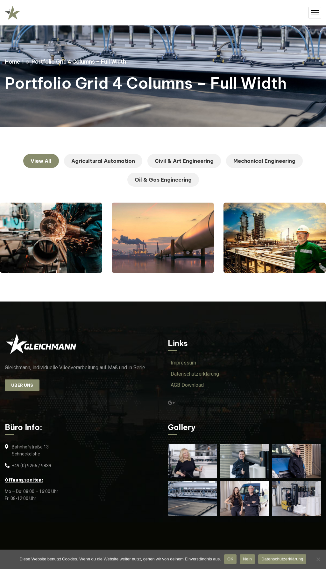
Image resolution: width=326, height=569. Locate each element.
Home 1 (15, 61)
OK (230, 559)
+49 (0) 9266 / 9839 (31, 465)
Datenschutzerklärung (282, 559)
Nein (247, 559)
